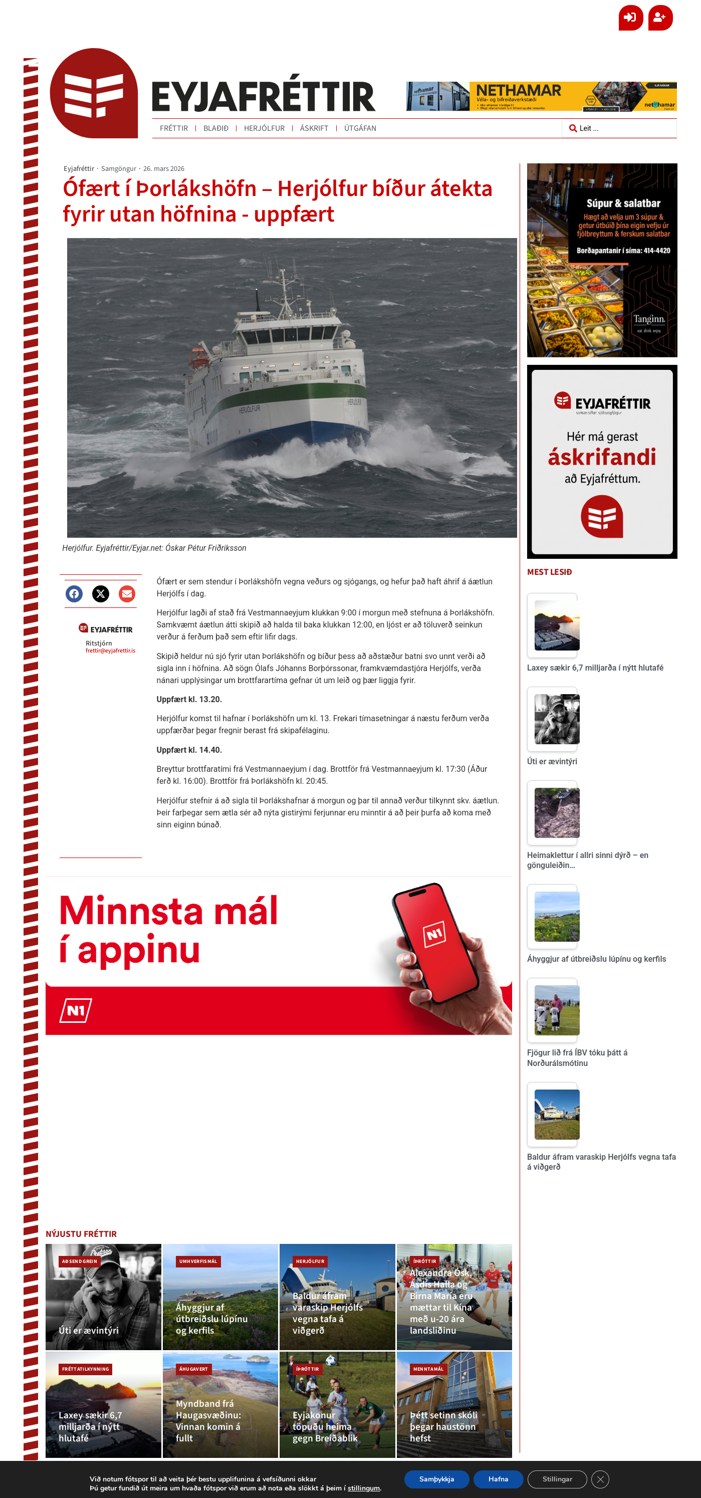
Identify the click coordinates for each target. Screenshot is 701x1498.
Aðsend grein (79, 1261)
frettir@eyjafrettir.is (110, 650)
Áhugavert (193, 1369)
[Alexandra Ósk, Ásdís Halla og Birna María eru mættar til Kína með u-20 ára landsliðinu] (455, 1297)
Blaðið (215, 128)
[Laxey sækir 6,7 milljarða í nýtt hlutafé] (103, 1405)
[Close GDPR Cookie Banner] (606, 1479)
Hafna (504, 1479)
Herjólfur (264, 128)
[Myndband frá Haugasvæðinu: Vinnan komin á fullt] (221, 1405)
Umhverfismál (198, 1261)
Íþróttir (424, 1261)
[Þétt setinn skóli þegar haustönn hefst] (455, 1405)
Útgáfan (360, 128)
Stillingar (563, 1479)
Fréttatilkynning (85, 1369)
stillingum (366, 1488)
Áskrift (314, 128)
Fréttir (174, 128)
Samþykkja (441, 1479)
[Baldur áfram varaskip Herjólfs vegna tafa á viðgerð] (337, 1297)
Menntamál (428, 1369)
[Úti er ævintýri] (103, 1297)
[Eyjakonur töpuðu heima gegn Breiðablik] (337, 1405)
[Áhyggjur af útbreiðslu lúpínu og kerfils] (221, 1297)
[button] (74, 593)
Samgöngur (118, 168)
